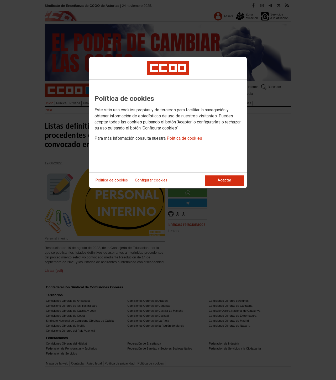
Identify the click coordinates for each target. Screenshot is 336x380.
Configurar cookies (151, 180)
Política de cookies (184, 138)
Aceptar (224, 180)
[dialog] (168, 122)
